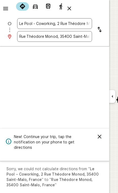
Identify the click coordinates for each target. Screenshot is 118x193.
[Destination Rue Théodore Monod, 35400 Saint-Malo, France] (54, 36)
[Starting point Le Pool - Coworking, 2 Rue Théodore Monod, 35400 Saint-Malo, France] (54, 23)
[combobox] (54, 23)
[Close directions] (69, 8)
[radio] (22, 6)
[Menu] (5, 8)
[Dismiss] (99, 136)
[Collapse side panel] (112, 96)
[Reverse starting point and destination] (99, 30)
